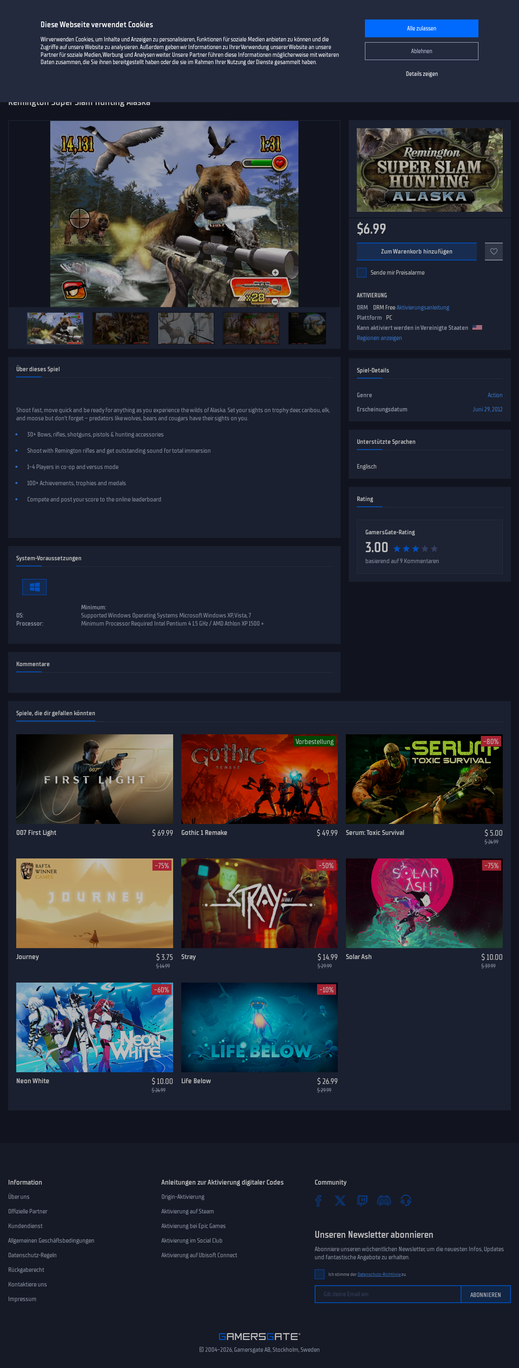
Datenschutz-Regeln (32, 1255)
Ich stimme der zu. (367, 1274)
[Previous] (19, 328)
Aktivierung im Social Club (192, 1241)
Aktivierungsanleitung (423, 307)
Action (495, 395)
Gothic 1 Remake (204, 832)
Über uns (19, 1197)
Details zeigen (422, 74)
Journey (27, 956)
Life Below (196, 1080)
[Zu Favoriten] (494, 251)
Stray (188, 956)
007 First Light (36, 832)
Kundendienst (25, 1226)
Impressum (22, 1299)
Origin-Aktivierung (182, 1197)
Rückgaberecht (26, 1270)
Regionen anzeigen (379, 338)
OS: (20, 615)
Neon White (32, 1080)
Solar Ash (359, 956)
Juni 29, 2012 (488, 409)
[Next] (330, 328)
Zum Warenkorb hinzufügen (417, 251)
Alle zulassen (421, 28)
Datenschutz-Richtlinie (379, 1274)
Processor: (29, 623)
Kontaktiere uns (27, 1284)
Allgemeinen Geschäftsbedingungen (51, 1241)
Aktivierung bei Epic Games (193, 1226)
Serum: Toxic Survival (375, 832)
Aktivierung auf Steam (187, 1211)
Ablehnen (421, 51)
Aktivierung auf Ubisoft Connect (199, 1255)
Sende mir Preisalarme (398, 273)
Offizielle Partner (27, 1211)
